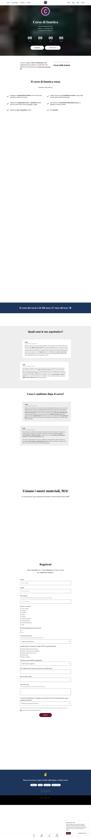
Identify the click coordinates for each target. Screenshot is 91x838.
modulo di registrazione (44, 67)
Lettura (28, 2)
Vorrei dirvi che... (24, 684)
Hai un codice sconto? (26, 676)
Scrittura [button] (22, 2)
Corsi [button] (8, 2)
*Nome (22, 579)
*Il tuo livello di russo (26, 635)
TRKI (68, 2)
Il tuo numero (23, 596)
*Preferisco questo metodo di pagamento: (31, 660)
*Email (22, 587)
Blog (73, 2)
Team (78, 2)
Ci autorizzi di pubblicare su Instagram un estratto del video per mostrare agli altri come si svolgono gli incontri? (44, 699)
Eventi (82, 2)
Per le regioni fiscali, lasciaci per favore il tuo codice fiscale (36, 668)
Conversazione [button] (14, 2)
